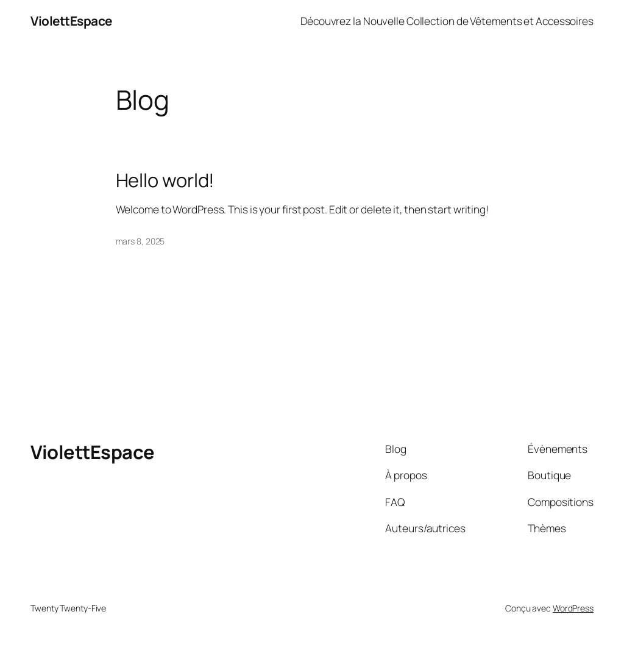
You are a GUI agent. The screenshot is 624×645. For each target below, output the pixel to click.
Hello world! (165, 180)
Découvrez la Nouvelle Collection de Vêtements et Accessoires (447, 20)
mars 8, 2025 (140, 241)
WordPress (573, 608)
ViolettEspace (71, 20)
